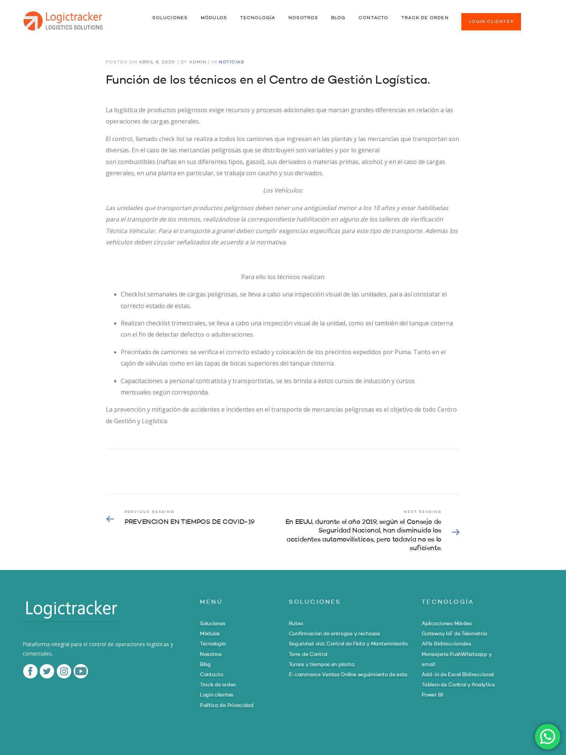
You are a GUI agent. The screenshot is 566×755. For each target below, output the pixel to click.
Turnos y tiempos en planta (321, 664)
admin (197, 62)
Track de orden (218, 684)
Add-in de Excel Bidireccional (458, 674)
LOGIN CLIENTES (491, 22)
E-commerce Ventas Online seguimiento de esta (348, 674)
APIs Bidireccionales (446, 644)
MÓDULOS (214, 18)
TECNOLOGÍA (258, 18)
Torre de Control (308, 654)
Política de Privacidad (227, 705)
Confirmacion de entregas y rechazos (334, 633)
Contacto (211, 674)
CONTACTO (374, 18)
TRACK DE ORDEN (425, 18)
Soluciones (212, 623)
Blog (205, 664)
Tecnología (213, 644)
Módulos (210, 633)
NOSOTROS (303, 18)
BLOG (338, 18)
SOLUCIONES (170, 18)
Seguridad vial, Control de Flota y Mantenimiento (348, 644)
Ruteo (296, 623)
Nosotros (211, 654)
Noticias (232, 62)
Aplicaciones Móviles (446, 623)
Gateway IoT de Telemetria (454, 633)
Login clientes (216, 695)
